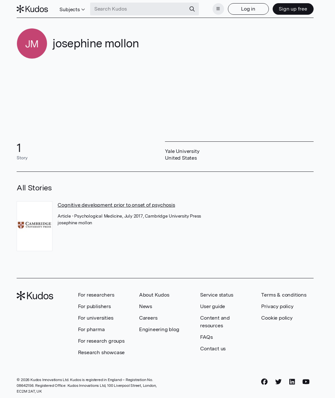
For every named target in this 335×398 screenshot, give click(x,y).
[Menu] (218, 9)
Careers (148, 318)
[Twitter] (278, 382)
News (145, 306)
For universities (95, 318)
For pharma (91, 329)
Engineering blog (159, 329)
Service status (216, 295)
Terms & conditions (283, 295)
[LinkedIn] (292, 382)
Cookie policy (276, 318)
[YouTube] (306, 382)
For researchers (96, 295)
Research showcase (101, 352)
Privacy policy (277, 306)
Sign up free (293, 9)
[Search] (192, 9)
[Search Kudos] (138, 9)
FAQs (206, 337)
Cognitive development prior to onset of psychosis (116, 205)
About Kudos (154, 295)
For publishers (94, 306)
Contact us (213, 349)
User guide (212, 306)
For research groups (101, 341)
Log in (248, 9)
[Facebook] (264, 382)
